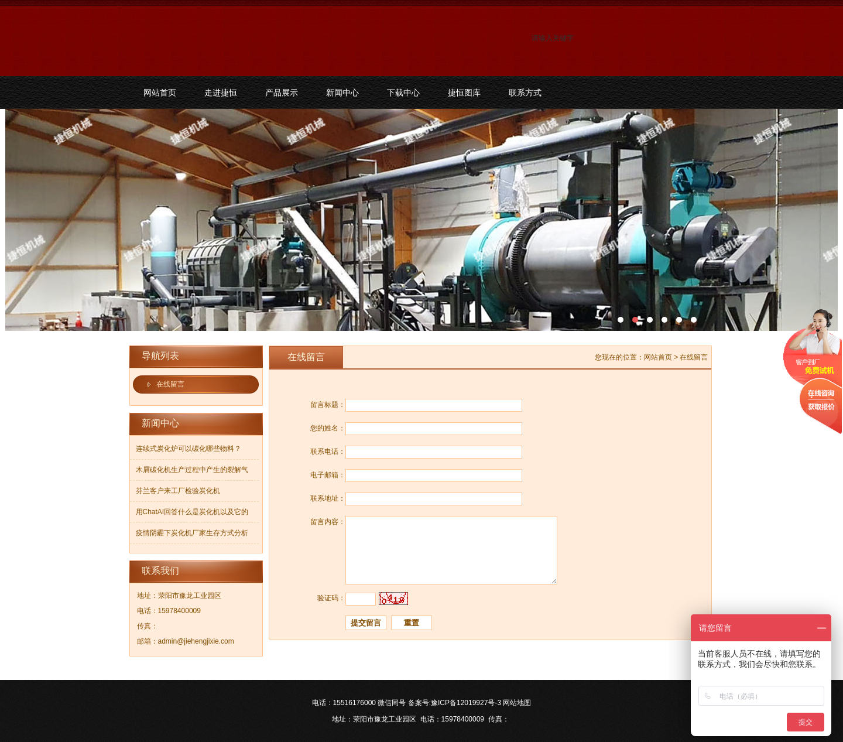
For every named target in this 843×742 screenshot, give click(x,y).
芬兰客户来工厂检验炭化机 (178, 491)
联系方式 (525, 92)
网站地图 (517, 703)
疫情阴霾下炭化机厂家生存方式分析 (192, 533)
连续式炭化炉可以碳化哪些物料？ (188, 448)
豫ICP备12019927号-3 (466, 703)
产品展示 (281, 92)
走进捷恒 (220, 92)
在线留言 (170, 384)
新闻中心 (342, 92)
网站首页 (159, 92)
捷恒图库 (464, 92)
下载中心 (403, 92)
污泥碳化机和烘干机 (421, 220)
